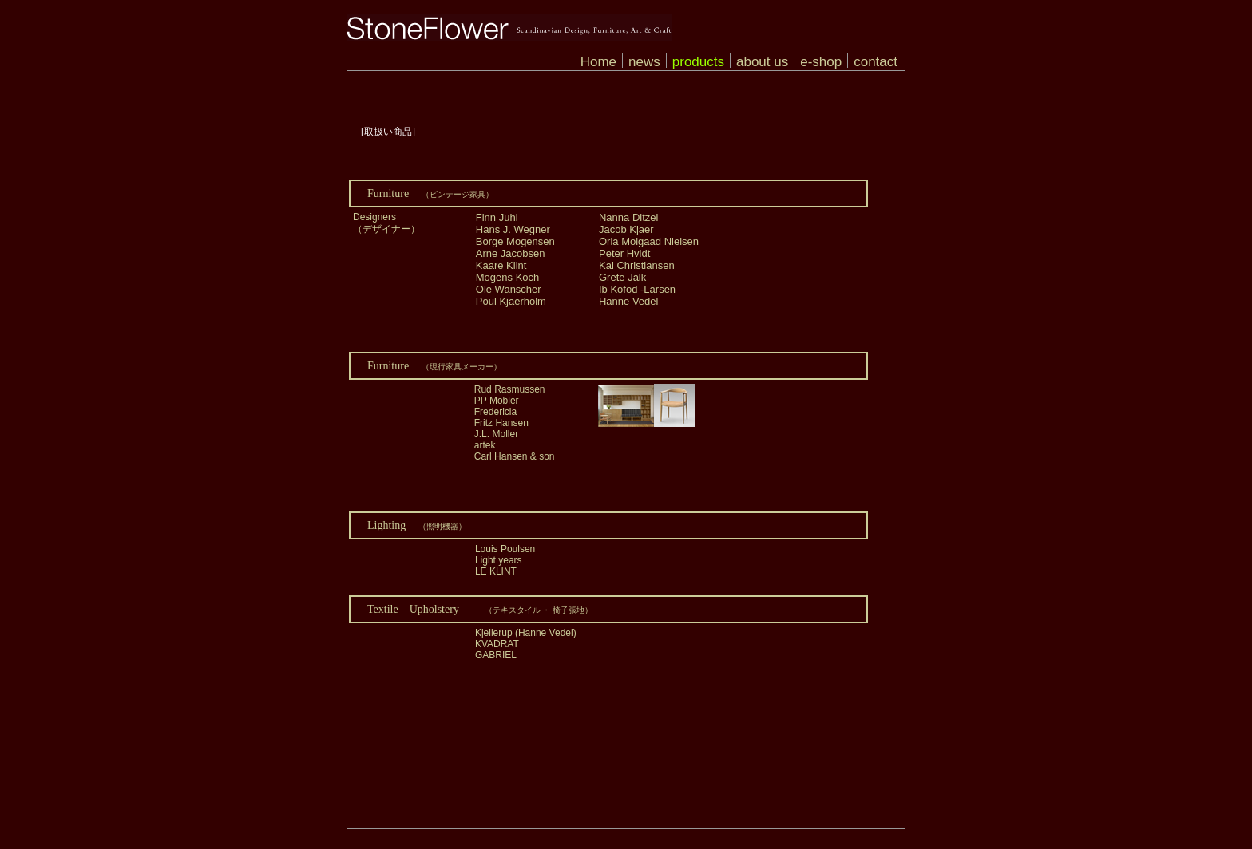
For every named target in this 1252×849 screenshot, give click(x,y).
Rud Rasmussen (509, 389)
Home (598, 61)
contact (875, 61)
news (644, 61)
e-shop (821, 61)
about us (762, 61)
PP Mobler (496, 400)
